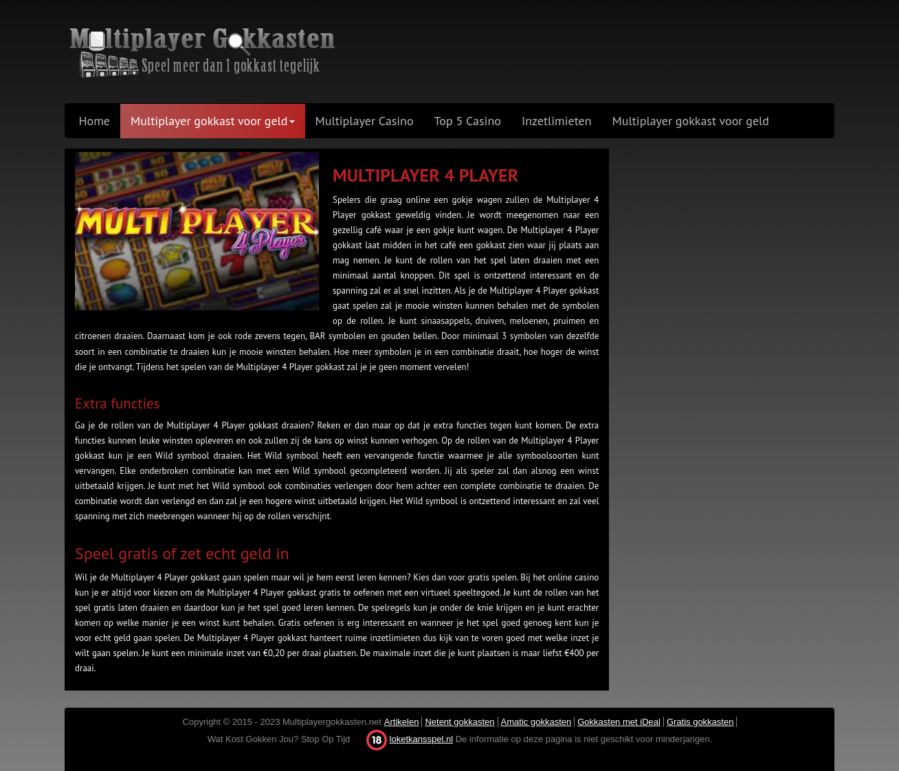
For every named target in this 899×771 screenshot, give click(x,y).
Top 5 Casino (467, 121)
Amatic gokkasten (536, 722)
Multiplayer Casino (364, 121)
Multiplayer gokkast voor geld (690, 121)
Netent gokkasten (459, 722)
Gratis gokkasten (700, 722)
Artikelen (401, 722)
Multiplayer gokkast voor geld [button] (212, 121)
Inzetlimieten (557, 121)
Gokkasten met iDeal (619, 722)
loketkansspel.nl (422, 739)
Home (95, 121)
